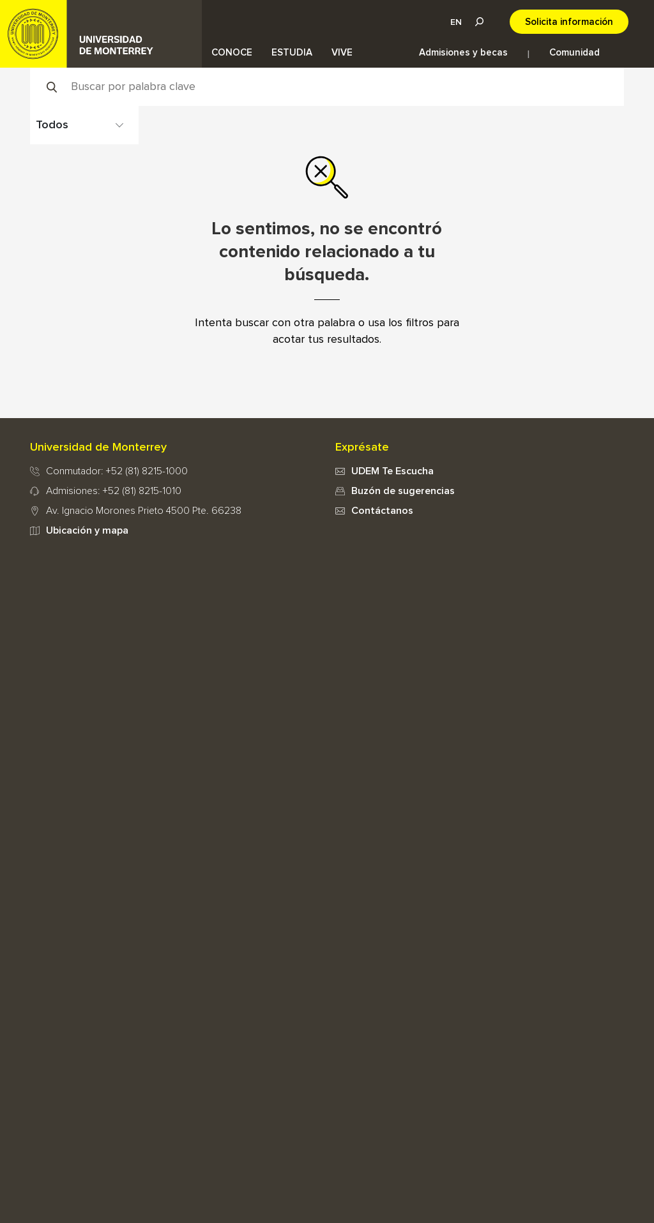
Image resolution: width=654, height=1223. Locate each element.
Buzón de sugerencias (403, 491)
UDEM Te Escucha (392, 471)
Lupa (479, 21)
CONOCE (231, 52)
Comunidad (574, 52)
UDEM (101, 34)
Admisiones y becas (463, 52)
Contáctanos (382, 511)
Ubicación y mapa (87, 530)
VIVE (342, 52)
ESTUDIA (291, 52)
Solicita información (569, 22)
